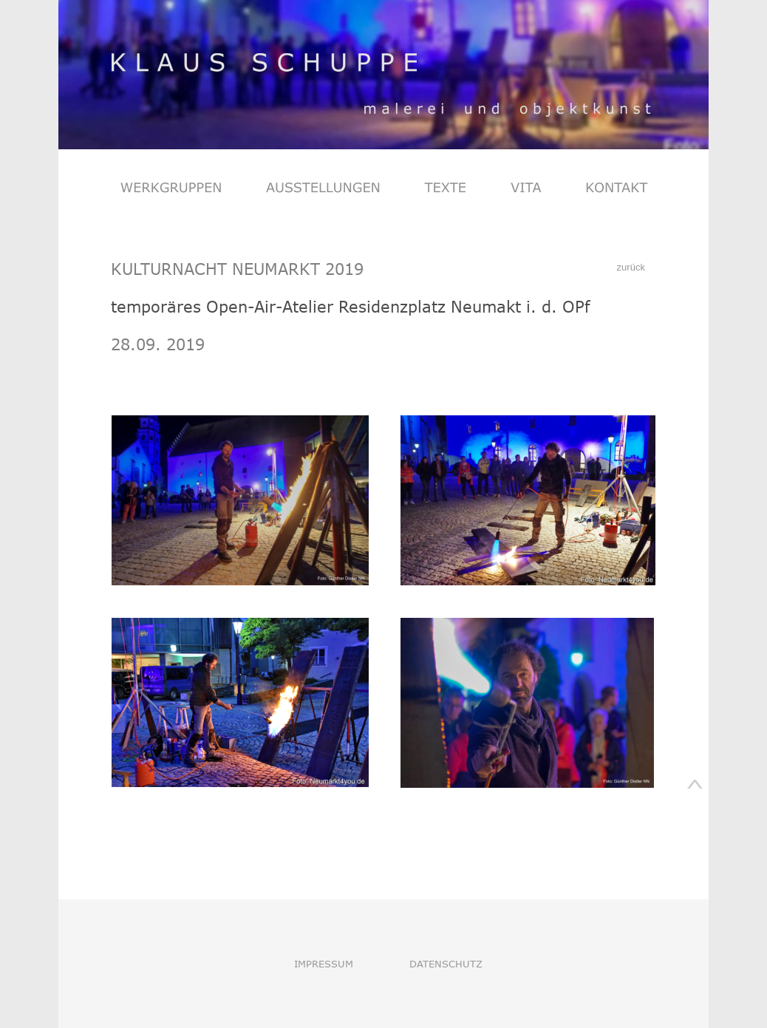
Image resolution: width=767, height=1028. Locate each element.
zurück (632, 267)
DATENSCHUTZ (446, 964)
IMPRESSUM (323, 964)
